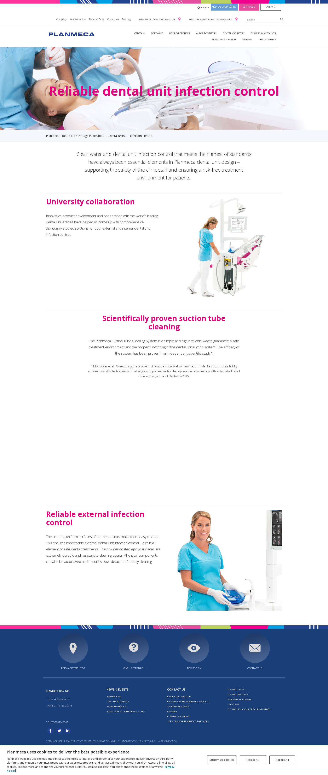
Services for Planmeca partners (188, 721)
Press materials (117, 706)
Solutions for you (224, 39)
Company (61, 19)
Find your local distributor (157, 19)
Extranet (271, 6)
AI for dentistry (206, 33)
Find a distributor (73, 668)
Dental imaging (238, 694)
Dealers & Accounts (263, 33)
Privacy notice (73, 741)
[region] (164, 760)
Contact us (113, 19)
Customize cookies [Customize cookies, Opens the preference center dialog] (221, 760)
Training (126, 19)
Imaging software (239, 699)
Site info (149, 741)
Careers (172, 711)
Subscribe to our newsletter (126, 711)
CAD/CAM (139, 33)
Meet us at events (118, 701)
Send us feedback (178, 706)
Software (157, 33)
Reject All (253, 760)
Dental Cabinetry (233, 33)
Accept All (282, 760)
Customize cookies (130, 741)
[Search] (281, 19)
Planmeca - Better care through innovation (74, 136)
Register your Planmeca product (189, 701)
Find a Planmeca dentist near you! (211, 19)
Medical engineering (224, 6)
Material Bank (96, 19)
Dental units (267, 39)
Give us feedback (133, 668)
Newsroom (194, 668)
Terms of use (54, 741)
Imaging (247, 39)
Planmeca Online (178, 716)
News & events (78, 19)
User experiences (179, 33)
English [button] (203, 8)
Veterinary (249, 6)
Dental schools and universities (249, 709)
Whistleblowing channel (100, 741)
